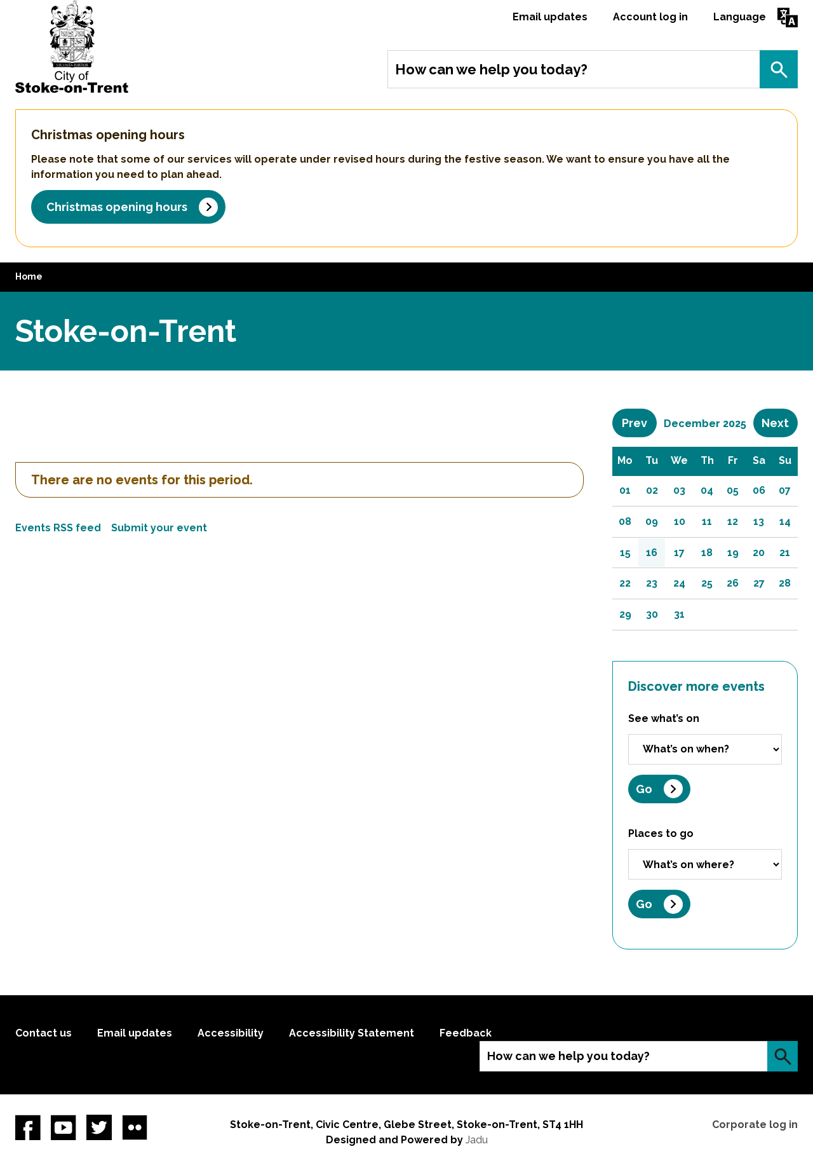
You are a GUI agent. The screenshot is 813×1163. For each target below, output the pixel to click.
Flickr (134, 1127)
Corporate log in (755, 1125)
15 (625, 553)
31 (679, 614)
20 (759, 553)
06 (759, 490)
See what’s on (663, 718)
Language (739, 17)
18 (707, 553)
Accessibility (231, 1033)
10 (679, 521)
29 (625, 614)
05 (733, 490)
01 (625, 490)
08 (625, 521)
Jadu (477, 1140)
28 (785, 583)
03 (679, 490)
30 (652, 614)
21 (784, 553)
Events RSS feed (58, 528)
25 (707, 583)
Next (780, 423)
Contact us (43, 1033)
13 (758, 521)
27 (759, 583)
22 (625, 583)
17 (679, 553)
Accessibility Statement (351, 1033)
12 (732, 521)
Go (644, 789)
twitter (99, 1127)
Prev (639, 423)
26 (733, 583)
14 (785, 521)
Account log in (650, 17)
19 (733, 553)
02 (652, 490)
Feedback (466, 1033)
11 (707, 521)
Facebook (28, 1127)
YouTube (63, 1127)
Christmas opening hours (116, 207)
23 (651, 583)
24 (679, 583)
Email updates (550, 17)
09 (651, 521)
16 (651, 553)
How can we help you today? (491, 69)
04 (707, 490)
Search (779, 69)
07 (785, 490)
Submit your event (159, 528)
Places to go (661, 833)
